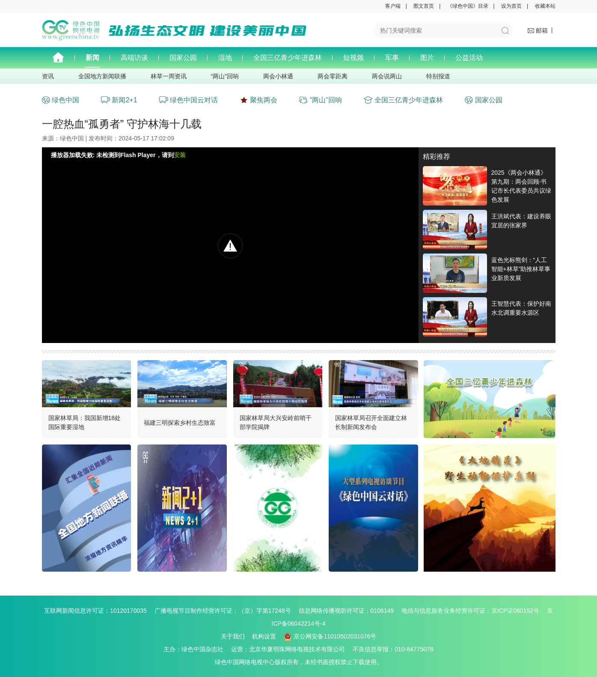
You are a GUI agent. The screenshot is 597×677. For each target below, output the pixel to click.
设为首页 (511, 6)
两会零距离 (333, 76)
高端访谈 (134, 57)
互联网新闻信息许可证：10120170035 (98, 610)
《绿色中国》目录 (467, 6)
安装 (180, 155)
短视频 (353, 57)
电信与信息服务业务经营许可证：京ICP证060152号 (473, 610)
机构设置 (264, 636)
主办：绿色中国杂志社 (196, 649)
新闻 (92, 57)
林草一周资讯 (169, 76)
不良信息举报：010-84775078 (393, 649)
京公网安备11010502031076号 (330, 636)
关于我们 (233, 636)
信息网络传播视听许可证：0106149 (349, 610)
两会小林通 (278, 76)
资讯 (48, 76)
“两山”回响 (225, 76)
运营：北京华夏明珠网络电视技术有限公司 (291, 649)
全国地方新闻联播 (102, 76)
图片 (427, 57)
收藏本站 (545, 6)
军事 (392, 57)
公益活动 (469, 57)
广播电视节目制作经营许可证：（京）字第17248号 (225, 610)
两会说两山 (387, 76)
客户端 (393, 6)
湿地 (225, 57)
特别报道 (438, 76)
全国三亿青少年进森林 (287, 57)
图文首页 (423, 6)
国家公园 (183, 57)
